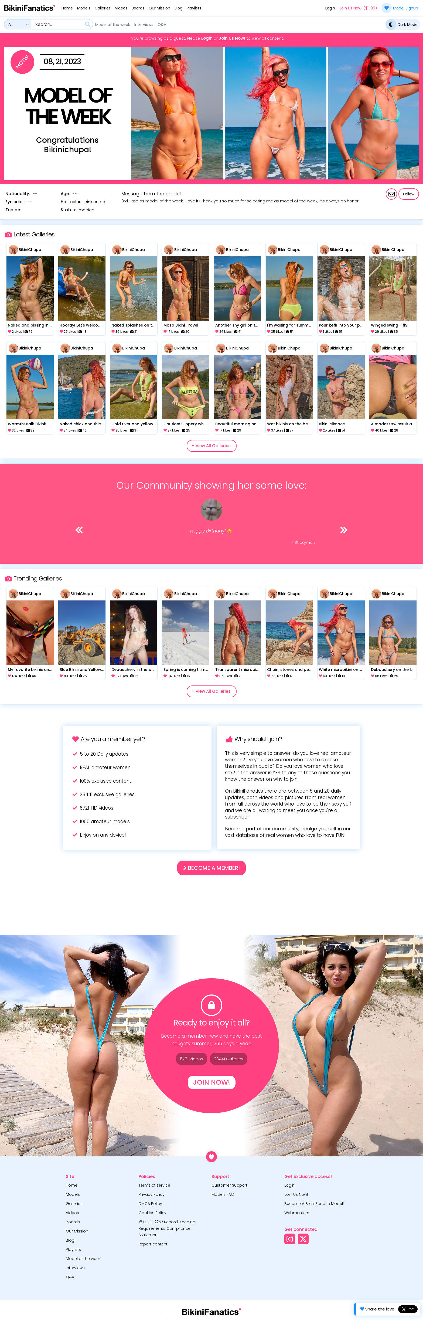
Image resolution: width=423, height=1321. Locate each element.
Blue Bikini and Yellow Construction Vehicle (82, 669)
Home (67, 8)
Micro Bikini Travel (180, 325)
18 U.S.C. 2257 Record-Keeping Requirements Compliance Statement (167, 1228)
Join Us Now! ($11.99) (358, 8)
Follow (408, 194)
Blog (178, 8)
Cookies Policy (152, 1212)
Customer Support (229, 1185)
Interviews (143, 24)
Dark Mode (402, 24)
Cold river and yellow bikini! (133, 424)
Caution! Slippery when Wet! (185, 424)
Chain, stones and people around (289, 669)
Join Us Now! (232, 38)
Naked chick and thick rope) (82, 424)
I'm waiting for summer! (289, 325)
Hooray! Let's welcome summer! (82, 325)
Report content (153, 1244)
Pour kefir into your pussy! (341, 325)
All (10, 24)
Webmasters (296, 1212)
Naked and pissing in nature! (30, 325)
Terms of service (154, 1185)
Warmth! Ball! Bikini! (27, 424)
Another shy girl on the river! (237, 325)
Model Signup (399, 8)
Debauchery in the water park (133, 669)
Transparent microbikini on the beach (237, 669)
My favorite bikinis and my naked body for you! (30, 669)
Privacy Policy (152, 1194)
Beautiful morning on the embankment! (237, 424)
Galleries (103, 8)
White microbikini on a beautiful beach (341, 669)
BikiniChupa (30, 249)
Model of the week (112, 24)
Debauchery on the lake (393, 669)
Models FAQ (223, 1194)
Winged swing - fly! (389, 325)
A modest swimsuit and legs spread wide (393, 424)
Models (83, 8)
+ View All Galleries (211, 446)
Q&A (162, 24)
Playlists (194, 8)
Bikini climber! (332, 424)
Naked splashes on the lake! (133, 325)
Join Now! (211, 1082)
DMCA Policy (150, 1203)
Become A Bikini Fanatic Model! (314, 1203)
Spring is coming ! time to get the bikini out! (185, 669)
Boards (138, 8)
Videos (121, 8)
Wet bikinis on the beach (289, 424)
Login (330, 8)
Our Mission (159, 8)
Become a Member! (211, 868)
